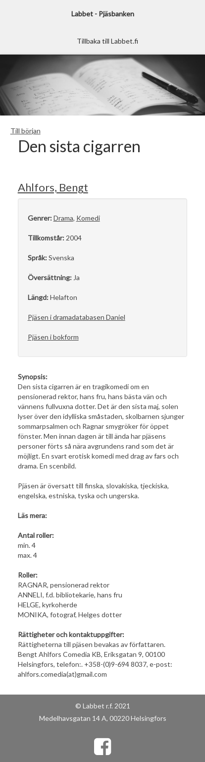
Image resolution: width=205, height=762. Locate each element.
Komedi (88, 218)
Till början (25, 130)
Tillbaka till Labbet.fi (107, 41)
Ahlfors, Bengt (53, 187)
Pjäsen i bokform (53, 337)
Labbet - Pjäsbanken (102, 13)
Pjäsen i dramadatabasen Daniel (76, 317)
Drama (63, 218)
